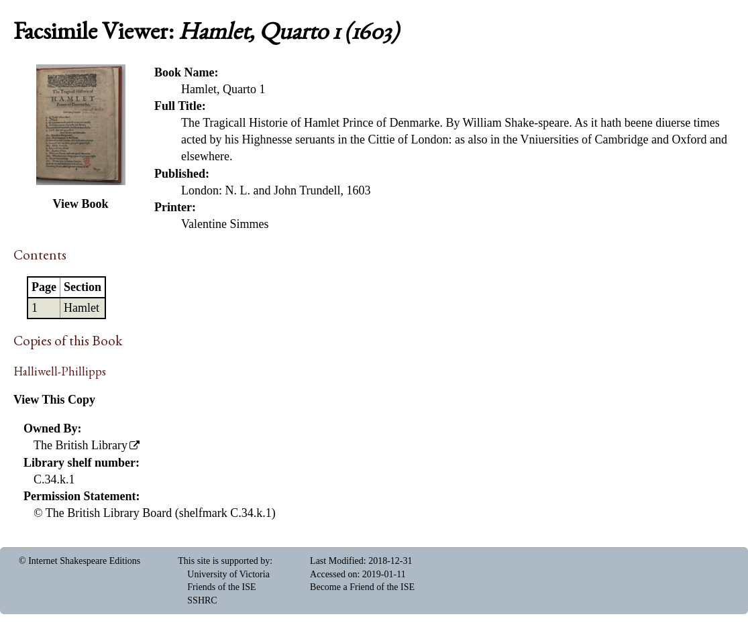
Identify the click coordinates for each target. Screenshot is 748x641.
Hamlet (81, 307)
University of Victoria (228, 574)
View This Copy (54, 399)
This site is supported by (224, 561)
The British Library (80, 445)
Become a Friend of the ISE (362, 587)
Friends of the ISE (221, 587)
